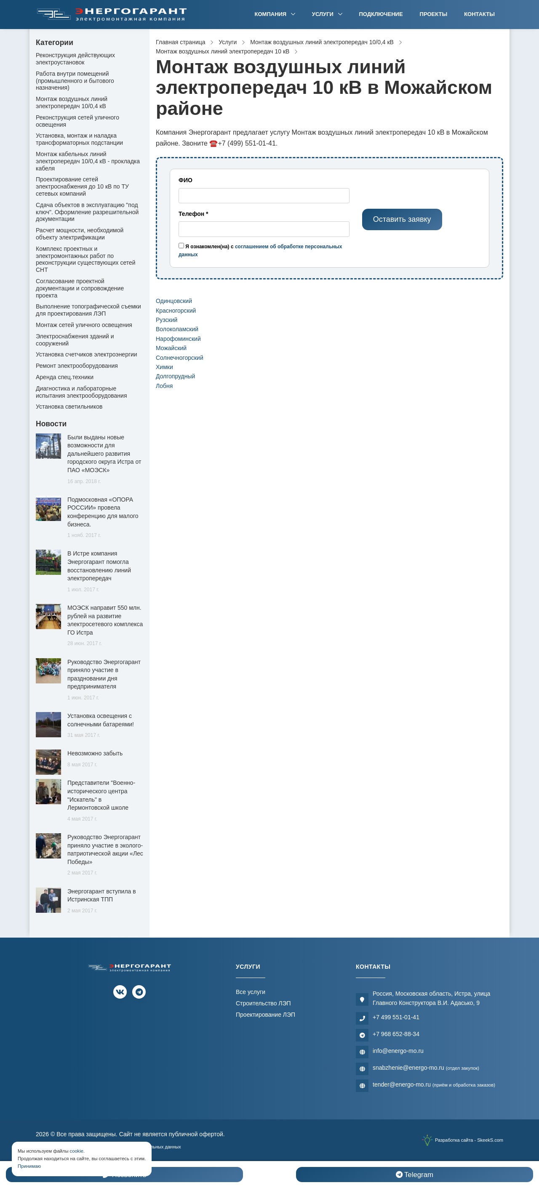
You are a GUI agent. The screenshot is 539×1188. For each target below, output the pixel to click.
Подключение (381, 14)
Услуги (323, 14)
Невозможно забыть (95, 753)
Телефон (193, 213)
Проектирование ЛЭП (265, 1014)
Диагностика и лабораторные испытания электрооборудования (81, 392)
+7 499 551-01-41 (396, 1017)
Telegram (414, 1175)
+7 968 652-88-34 (396, 1034)
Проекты (434, 14)
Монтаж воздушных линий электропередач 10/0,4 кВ (71, 102)
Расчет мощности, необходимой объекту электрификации (79, 234)
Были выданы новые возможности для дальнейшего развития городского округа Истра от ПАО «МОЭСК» (104, 453)
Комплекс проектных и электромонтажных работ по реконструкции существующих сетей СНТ (86, 259)
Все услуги (250, 992)
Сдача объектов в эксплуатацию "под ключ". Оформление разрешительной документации (87, 212)
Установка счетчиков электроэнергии (86, 354)
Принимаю (29, 1166)
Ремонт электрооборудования (77, 365)
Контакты (479, 14)
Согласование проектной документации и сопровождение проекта (80, 288)
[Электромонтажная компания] (112, 14)
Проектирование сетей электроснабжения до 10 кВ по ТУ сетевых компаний (82, 186)
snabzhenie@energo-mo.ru (426, 1067)
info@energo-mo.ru (398, 1050)
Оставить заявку (402, 219)
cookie (76, 1150)
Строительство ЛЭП (263, 1003)
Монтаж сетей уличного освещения (84, 325)
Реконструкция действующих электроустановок (75, 59)
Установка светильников (69, 406)
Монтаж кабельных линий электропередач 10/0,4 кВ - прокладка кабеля (88, 161)
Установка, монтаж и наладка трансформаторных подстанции (79, 139)
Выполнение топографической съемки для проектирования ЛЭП (88, 310)
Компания (271, 14)
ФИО (185, 180)
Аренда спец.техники (64, 377)
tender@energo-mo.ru (434, 1084)
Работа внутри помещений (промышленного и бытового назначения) (75, 80)
